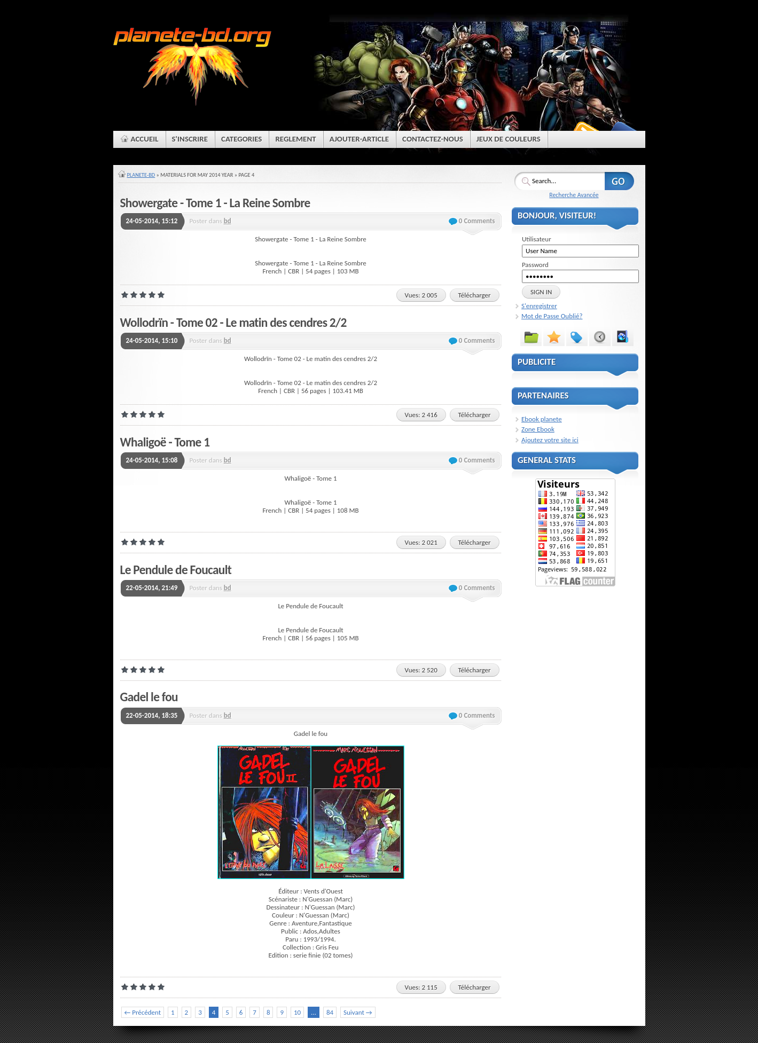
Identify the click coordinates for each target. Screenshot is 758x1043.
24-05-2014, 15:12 (152, 221)
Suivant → (357, 1012)
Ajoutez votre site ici (550, 440)
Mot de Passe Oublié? (551, 316)
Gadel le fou (149, 696)
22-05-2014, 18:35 (152, 715)
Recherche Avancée (573, 195)
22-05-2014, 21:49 (152, 588)
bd (227, 221)
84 (329, 1012)
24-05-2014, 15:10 (152, 340)
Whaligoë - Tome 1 (165, 442)
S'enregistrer (539, 306)
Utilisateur (536, 239)
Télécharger (474, 295)
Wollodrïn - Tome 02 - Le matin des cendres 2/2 (233, 322)
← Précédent (142, 1012)
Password (535, 265)
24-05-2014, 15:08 (152, 460)
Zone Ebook (537, 429)
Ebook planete (541, 419)
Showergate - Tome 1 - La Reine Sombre (215, 202)
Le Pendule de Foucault (176, 569)
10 (297, 1012)
